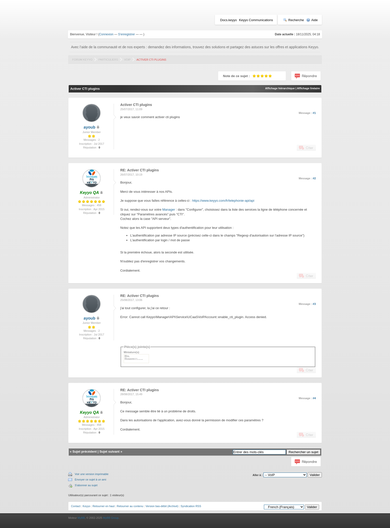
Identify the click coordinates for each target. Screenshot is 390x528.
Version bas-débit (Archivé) (162, 506)
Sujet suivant (109, 451)
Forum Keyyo (82, 59)
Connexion (106, 34)
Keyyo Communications (256, 20)
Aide (312, 20)
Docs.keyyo (228, 20)
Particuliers (108, 59)
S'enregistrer (126, 34)
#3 (314, 303)
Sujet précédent (84, 451)
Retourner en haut (104, 506)
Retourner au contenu (130, 506)
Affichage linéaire (308, 88)
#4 (314, 398)
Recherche (293, 20)
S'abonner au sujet (86, 485)
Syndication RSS (191, 506)
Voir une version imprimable (91, 474)
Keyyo (86, 506)
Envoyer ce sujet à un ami (90, 479)
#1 (314, 112)
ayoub (89, 127)
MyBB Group (111, 517)
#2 (314, 178)
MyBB (81, 517)
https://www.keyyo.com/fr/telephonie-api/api (223, 200)
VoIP (127, 59)
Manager (168, 209)
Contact (75, 506)
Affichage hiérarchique (280, 88)
